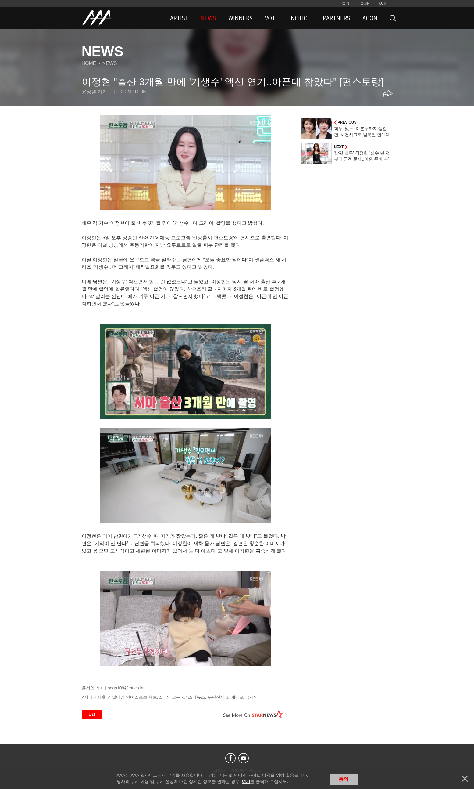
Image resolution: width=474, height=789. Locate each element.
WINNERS (240, 18)
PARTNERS (336, 18)
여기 (246, 781)
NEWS (208, 18)
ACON (369, 18)
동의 (343, 779)
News (109, 63)
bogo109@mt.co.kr (126, 688)
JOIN (345, 3)
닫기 (465, 779)
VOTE (272, 18)
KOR (382, 3)
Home (89, 63)
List (92, 714)
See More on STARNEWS (256, 714)
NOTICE (301, 18)
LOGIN (364, 3)
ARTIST (179, 18)
